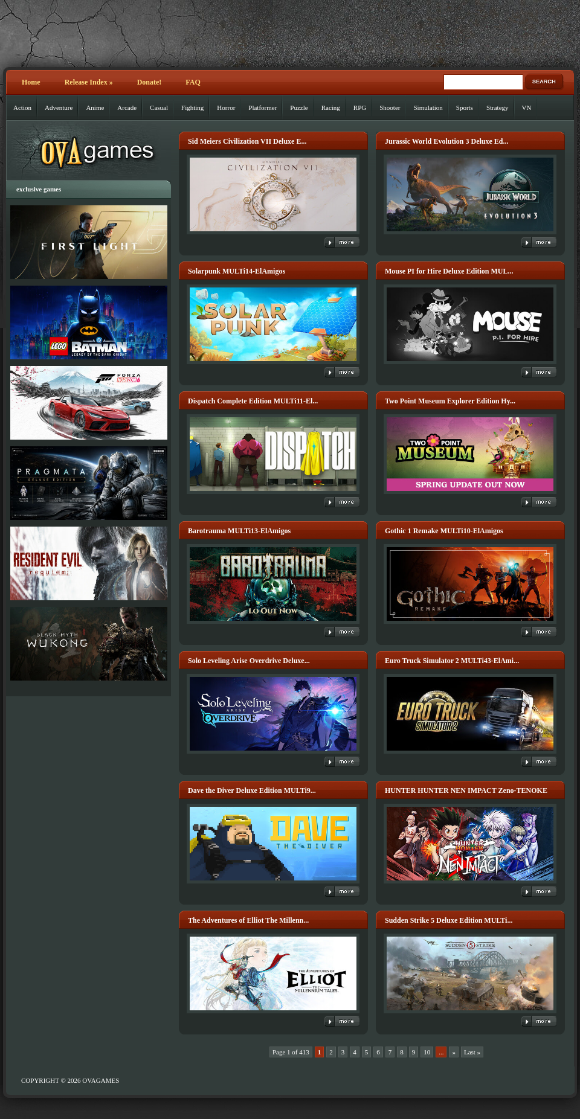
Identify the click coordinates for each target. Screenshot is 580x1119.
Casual (159, 107)
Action (22, 107)
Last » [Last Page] (472, 1052)
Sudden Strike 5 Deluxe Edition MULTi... (448, 920)
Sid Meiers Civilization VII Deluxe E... (247, 141)
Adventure (58, 107)
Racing (330, 107)
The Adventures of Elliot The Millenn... (248, 920)
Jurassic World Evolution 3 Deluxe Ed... (446, 141)
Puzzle (299, 107)
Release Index (89, 82)
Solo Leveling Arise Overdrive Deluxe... (249, 660)
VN (527, 107)
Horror (226, 107)
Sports (464, 107)
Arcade (127, 107)
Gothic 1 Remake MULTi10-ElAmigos (444, 531)
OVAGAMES (100, 1080)
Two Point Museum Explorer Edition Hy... (450, 401)
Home (31, 82)
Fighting (192, 107)
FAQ (192, 82)
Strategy (497, 107)
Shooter (389, 107)
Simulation (427, 107)
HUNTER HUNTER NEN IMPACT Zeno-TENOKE (466, 790)
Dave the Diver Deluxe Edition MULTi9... (252, 790)
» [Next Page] (454, 1052)
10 (427, 1052)
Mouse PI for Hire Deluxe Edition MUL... (449, 271)
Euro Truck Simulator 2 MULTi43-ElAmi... (452, 660)
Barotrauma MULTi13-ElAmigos (239, 531)
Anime (95, 107)
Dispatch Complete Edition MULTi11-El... (253, 401)
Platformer (262, 107)
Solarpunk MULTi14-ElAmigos (236, 271)
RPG (359, 107)
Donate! (149, 82)
